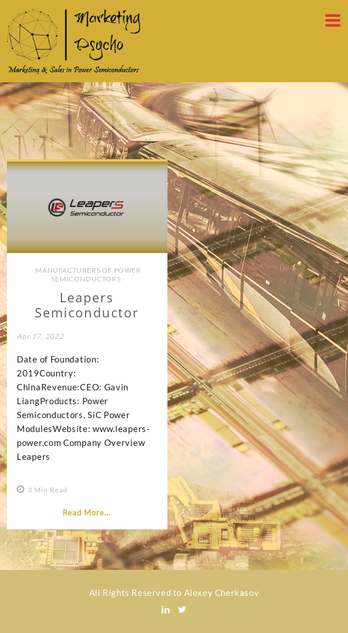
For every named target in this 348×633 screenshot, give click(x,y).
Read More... (87, 512)
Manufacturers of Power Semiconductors (88, 275)
